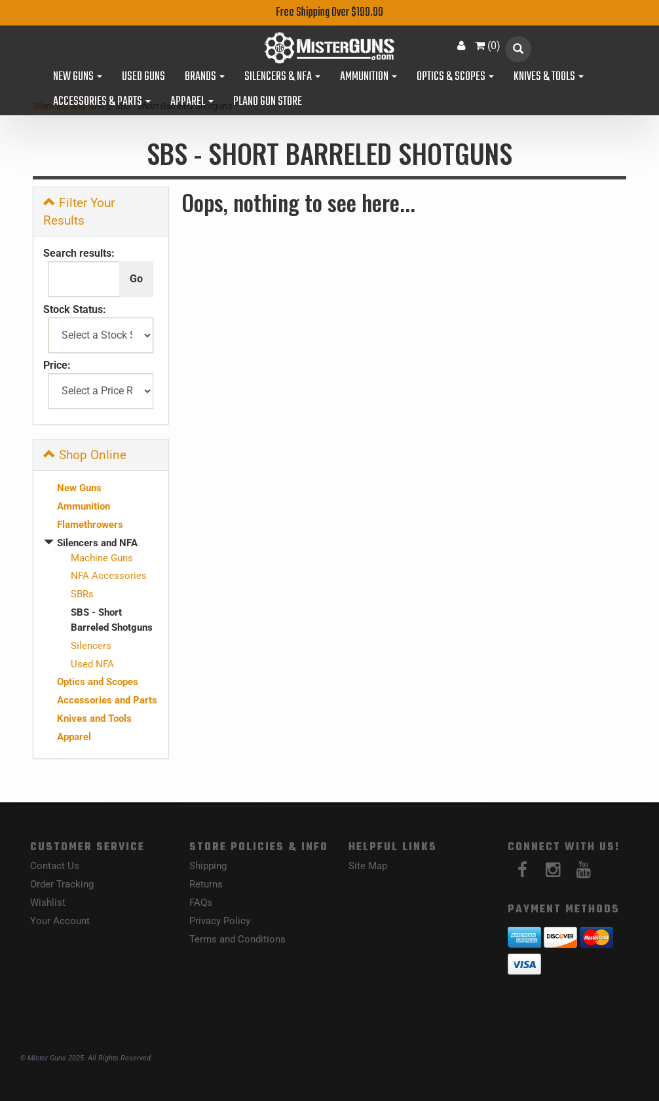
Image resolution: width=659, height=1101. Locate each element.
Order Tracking (62, 884)
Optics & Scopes (455, 77)
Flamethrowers (90, 525)
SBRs (82, 594)
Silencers (91, 646)
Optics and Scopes (97, 682)
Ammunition (368, 77)
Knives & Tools (549, 77)
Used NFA (92, 664)
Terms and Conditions (237, 939)
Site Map (367, 866)
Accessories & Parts (102, 102)
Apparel (192, 102)
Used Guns (143, 77)
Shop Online (84, 454)
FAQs (200, 902)
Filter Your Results (79, 211)
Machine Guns (102, 558)
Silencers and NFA (97, 543)
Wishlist (48, 902)
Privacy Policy (219, 921)
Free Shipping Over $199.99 (329, 12)
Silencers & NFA (282, 77)
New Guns (77, 77)
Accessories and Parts (107, 700)
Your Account (60, 921)
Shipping (208, 866)
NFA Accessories (109, 576)
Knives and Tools (94, 718)
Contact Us (54, 866)
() (487, 45)
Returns (206, 884)
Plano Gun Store (267, 102)
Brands (205, 77)
